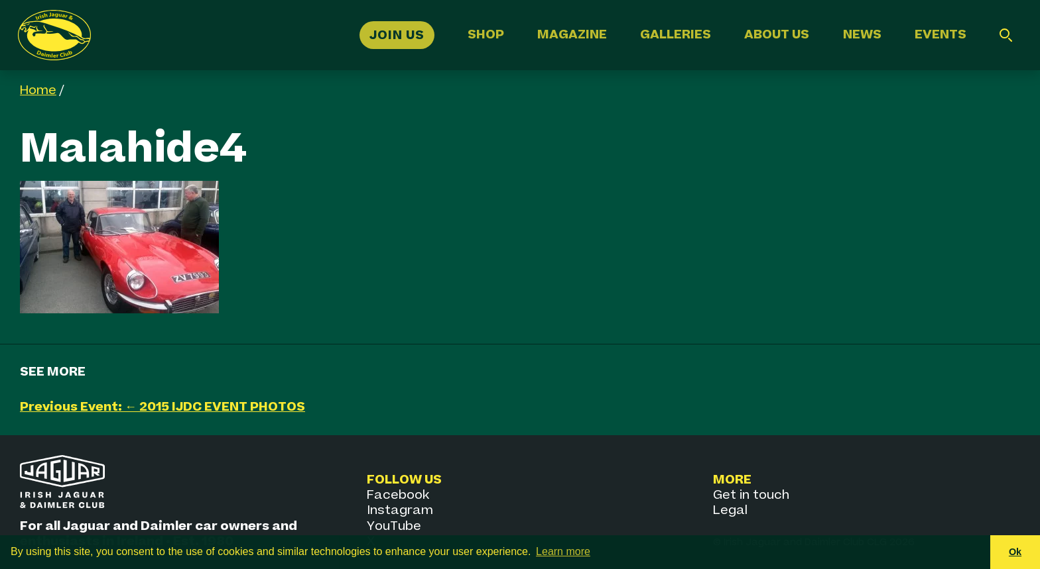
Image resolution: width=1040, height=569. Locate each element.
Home (38, 90)
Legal (730, 510)
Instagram (400, 510)
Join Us (396, 35)
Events (940, 35)
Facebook (398, 495)
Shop (486, 35)
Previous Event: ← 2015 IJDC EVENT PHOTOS (162, 407)
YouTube (394, 526)
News (862, 35)
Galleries (675, 35)
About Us (776, 35)
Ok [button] (1015, 551)
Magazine (572, 35)
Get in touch (751, 495)
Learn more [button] (563, 551)
